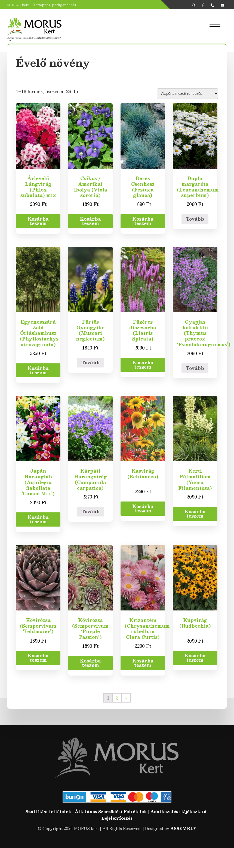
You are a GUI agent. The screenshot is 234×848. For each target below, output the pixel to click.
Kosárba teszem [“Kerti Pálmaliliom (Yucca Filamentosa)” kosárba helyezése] (195, 513)
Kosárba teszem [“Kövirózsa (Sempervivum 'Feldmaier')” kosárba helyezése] (38, 658)
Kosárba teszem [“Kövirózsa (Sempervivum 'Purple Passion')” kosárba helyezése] (90, 663)
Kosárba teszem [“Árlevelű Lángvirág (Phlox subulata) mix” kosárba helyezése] (38, 221)
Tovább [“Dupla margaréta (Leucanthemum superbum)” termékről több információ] (195, 219)
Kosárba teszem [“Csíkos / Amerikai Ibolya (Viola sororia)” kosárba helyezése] (90, 221)
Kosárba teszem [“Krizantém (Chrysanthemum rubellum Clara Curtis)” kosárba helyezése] (142, 663)
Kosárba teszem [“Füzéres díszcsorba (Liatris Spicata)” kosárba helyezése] (142, 364)
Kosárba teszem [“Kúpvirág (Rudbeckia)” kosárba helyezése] (195, 658)
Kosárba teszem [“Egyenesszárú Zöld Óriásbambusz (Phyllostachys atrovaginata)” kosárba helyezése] (38, 370)
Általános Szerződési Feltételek (111, 811)
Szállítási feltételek (48, 811)
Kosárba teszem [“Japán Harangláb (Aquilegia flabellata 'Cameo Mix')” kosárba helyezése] (38, 519)
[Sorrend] (187, 93)
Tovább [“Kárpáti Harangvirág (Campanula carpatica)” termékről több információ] (90, 511)
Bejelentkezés (117, 818)
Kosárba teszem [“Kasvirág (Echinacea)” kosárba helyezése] (142, 508)
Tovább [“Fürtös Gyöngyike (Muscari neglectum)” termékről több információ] (90, 362)
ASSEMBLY (183, 828)
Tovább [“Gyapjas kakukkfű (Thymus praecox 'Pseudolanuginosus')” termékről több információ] (195, 368)
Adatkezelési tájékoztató (178, 811)
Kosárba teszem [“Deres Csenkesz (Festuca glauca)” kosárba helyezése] (142, 221)
